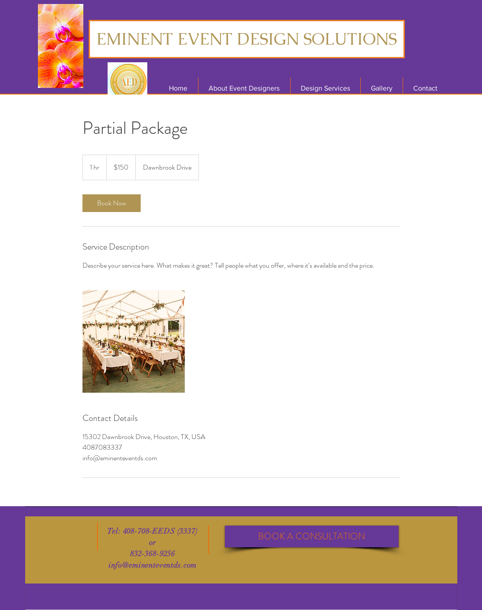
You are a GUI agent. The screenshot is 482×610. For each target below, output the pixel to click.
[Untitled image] (133, 341)
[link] (111, 203)
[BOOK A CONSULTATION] (312, 536)
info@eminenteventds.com (152, 565)
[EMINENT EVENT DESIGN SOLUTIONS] (247, 39)
